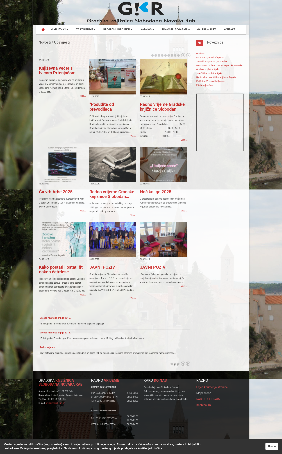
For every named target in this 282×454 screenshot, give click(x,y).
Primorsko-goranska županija (210, 57)
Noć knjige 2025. (156, 191)
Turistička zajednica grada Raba (211, 61)
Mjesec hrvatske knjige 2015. (55, 318)
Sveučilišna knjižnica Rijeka (209, 73)
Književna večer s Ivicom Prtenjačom (57, 70)
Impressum (203, 405)
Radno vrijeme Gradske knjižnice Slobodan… (162, 107)
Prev (183, 55)
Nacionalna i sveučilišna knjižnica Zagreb (216, 77)
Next (188, 55)
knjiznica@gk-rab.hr (55, 403)
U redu (272, 446)
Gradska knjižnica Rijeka (208, 69)
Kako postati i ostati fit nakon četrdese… (61, 269)
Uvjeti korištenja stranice (212, 387)
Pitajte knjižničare (204, 85)
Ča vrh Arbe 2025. (56, 191)
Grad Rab (200, 53)
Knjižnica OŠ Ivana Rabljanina (210, 81)
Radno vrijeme (47, 347)
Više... (83, 96)
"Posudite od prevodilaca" (101, 107)
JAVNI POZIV (102, 267)
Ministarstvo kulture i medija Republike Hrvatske (219, 65)
